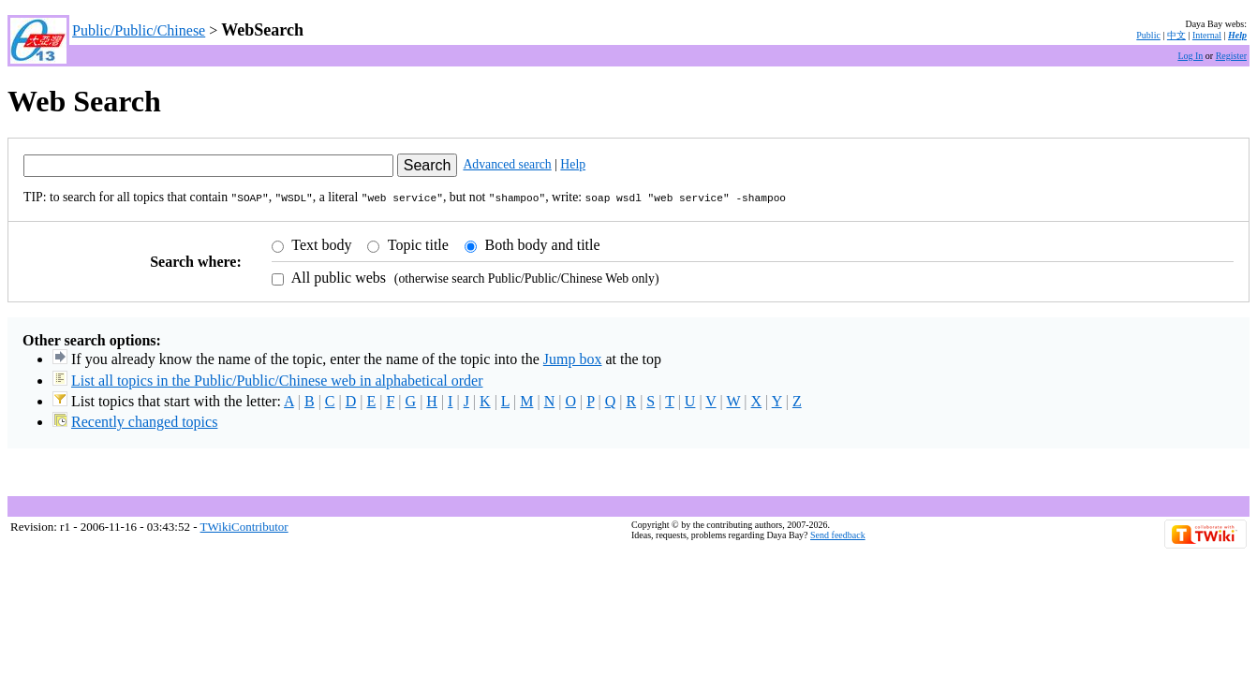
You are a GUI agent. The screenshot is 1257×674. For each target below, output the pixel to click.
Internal (1206, 35)
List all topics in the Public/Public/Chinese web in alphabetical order (276, 379)
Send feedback (837, 533)
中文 (1176, 35)
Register (1231, 56)
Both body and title (540, 243)
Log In (1190, 56)
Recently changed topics (144, 420)
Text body (320, 243)
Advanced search (507, 164)
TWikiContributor (244, 525)
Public (1148, 35)
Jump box (572, 357)
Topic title (416, 243)
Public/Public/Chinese (138, 30)
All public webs (337, 276)
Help (1237, 35)
